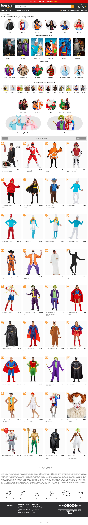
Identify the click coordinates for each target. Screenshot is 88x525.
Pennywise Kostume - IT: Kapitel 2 (8, 456)
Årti (34, 92)
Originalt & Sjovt (41, 93)
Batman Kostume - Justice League (6, 349)
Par (65, 133)
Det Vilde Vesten (83, 93)
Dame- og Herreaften (65, 112)
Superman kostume (6, 384)
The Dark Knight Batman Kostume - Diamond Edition (51, 457)
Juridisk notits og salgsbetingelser (39, 507)
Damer (23, 32)
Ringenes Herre (79, 58)
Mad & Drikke (20, 92)
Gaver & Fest (25, 10)
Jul (51, 112)
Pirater (55, 92)
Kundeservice (9, 505)
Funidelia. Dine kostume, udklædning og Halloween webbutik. (6, 6)
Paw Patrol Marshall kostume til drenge (72, 170)
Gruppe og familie (23, 133)
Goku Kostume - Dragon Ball (7, 277)
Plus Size (79, 32)
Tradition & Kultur (27, 93)
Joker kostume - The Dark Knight (50, 384)
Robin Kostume (27, 384)
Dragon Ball (51, 58)
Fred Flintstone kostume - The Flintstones (7, 420)
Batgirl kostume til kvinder (28, 206)
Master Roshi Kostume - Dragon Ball (29, 277)
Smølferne (37, 58)
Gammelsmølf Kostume (7, 241)
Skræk (48, 92)
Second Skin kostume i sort (72, 277)
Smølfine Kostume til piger (50, 242)
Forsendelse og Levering (23, 507)
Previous (1, 71)
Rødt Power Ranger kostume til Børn (28, 170)
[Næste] (51, 468)
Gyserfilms (51, 77)
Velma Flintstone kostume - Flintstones (29, 420)
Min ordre (20, 506)
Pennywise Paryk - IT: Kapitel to (72, 420)
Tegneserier (37, 77)
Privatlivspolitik (35, 509)
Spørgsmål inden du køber (24, 512)
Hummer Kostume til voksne (7, 206)
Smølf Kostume (71, 205)
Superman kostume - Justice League (29, 349)
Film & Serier (23, 77)
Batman (23, 58)
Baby (65, 32)
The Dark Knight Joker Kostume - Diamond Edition (50, 314)
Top (58, 10)
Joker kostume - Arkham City (29, 313)
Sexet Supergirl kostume (73, 348)
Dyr (6, 92)
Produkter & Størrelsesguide (24, 509)
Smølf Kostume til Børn (72, 241)
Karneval (37, 112)
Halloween (23, 112)
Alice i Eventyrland (79, 77)
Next (86, 71)
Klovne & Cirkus (76, 92)
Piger (51, 32)
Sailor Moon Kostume (7, 312)
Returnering (20, 510)
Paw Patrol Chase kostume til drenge (50, 206)
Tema (2, 10)
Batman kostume (71, 384)
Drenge (37, 32)
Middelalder (61, 92)
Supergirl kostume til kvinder (72, 313)
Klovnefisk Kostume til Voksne (50, 170)
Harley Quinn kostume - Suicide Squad (51, 420)
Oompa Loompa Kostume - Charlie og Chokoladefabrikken (72, 457)
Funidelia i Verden (36, 506)
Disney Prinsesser (65, 77)
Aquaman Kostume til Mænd (29, 456)
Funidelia (3, 14)
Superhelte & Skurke (9, 77)
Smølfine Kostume (28, 241)
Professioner (12, 92)
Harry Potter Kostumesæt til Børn (7, 170)
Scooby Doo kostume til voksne (51, 349)
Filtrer (4, 138)
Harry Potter (9, 58)
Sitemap (34, 512)
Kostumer (9, 10)
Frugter (68, 92)
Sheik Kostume (49, 277)
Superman (65, 58)
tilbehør (17, 10)
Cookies (33, 510)
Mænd (9, 32)
